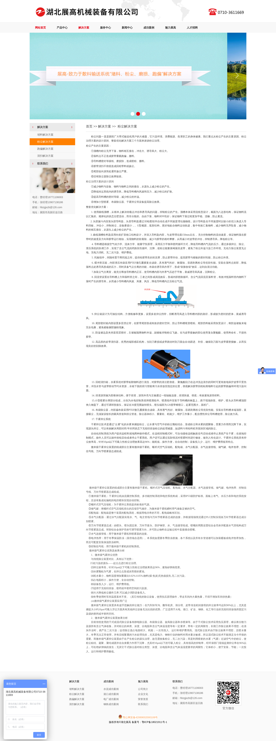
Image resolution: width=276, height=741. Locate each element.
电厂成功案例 (111, 699)
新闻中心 (127, 27)
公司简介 (143, 689)
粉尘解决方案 (45, 141)
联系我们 (143, 704)
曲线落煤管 (41, 689)
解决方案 (83, 27)
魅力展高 (170, 27)
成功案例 (148, 27)
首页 (89, 126)
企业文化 (143, 694)
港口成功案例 (111, 694)
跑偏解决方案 (45, 148)
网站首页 (40, 27)
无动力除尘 (41, 694)
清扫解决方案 (45, 155)
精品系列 (40, 704)
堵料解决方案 (45, 134)
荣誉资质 (143, 699)
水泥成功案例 (111, 689)
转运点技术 (41, 699)
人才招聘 (192, 27)
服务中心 (105, 27)
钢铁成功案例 (111, 704)
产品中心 (62, 27)
